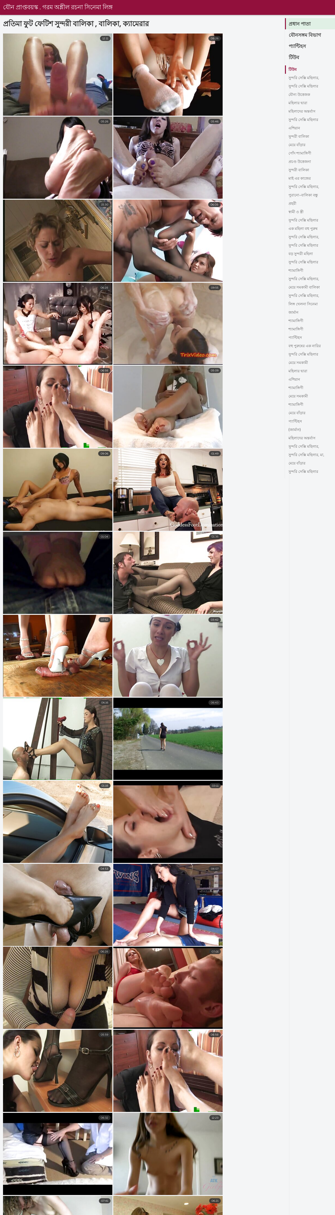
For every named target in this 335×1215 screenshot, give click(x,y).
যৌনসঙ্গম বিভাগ (305, 35)
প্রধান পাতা (300, 24)
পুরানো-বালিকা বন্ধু (303, 195)
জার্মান (293, 313)
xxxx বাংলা (106, 1211)
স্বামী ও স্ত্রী (296, 212)
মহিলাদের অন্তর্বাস (301, 112)
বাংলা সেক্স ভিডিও (71, 1211)
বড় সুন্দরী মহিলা (300, 254)
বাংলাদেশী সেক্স (207, 1211)
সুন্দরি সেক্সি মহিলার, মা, (306, 455)
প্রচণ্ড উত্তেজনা (299, 162)
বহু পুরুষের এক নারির (304, 346)
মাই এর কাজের (299, 179)
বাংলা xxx (134, 1211)
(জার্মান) (294, 430)
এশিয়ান (294, 128)
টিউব (294, 57)
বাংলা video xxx (281, 1211)
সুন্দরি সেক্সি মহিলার (303, 86)
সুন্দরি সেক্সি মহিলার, (303, 78)
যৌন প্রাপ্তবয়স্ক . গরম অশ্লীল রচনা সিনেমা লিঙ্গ (58, 8)
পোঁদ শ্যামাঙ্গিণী (299, 153)
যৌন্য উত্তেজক (299, 95)
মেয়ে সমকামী (298, 363)
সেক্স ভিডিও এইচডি (169, 1211)
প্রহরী (292, 204)
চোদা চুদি (38, 1211)
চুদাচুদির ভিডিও (243, 1211)
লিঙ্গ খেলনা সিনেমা (303, 304)
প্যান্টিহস (298, 46)
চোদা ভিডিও (10, 1211)
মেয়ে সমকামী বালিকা (304, 287)
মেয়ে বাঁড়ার (296, 145)
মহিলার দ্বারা (297, 103)
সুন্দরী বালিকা (298, 137)
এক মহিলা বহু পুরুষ (303, 229)
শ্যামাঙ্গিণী (295, 271)
